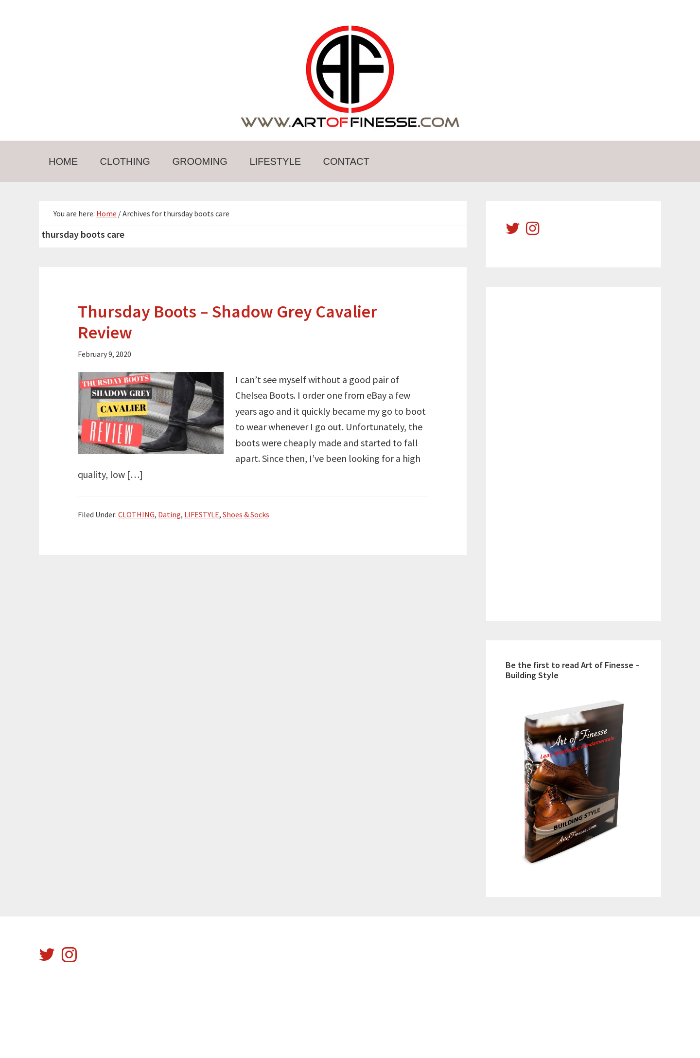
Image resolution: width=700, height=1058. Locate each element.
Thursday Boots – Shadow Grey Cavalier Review (227, 321)
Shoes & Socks (246, 514)
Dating (169, 514)
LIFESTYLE (201, 514)
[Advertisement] (578, 452)
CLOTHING (136, 514)
